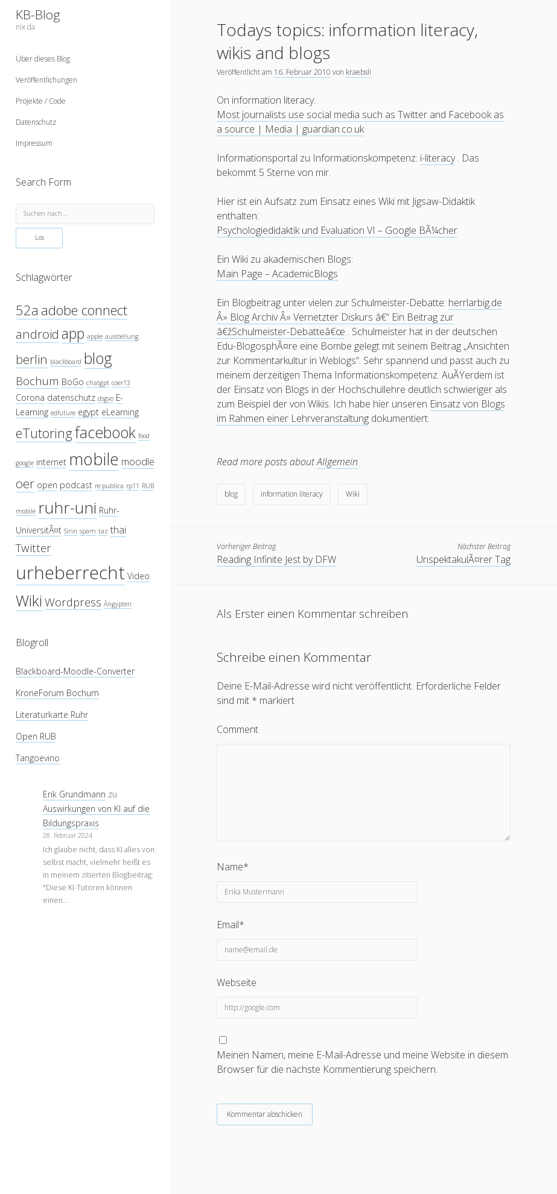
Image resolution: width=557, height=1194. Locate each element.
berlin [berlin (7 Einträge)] (32, 359)
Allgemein (337, 461)
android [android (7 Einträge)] (37, 333)
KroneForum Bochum (57, 693)
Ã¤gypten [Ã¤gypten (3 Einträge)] (118, 604)
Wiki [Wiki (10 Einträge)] (29, 600)
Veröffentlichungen (46, 80)
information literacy (292, 494)
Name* (233, 866)
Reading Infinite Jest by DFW (276, 559)
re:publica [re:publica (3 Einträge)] (109, 486)
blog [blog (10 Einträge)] (98, 358)
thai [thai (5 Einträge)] (118, 529)
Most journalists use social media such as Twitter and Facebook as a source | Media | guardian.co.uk (360, 122)
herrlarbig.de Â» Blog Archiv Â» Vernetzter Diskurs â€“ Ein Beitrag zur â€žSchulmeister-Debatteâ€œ (359, 317)
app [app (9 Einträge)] (73, 333)
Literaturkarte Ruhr (52, 714)
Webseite (236, 982)
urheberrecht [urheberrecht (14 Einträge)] (70, 573)
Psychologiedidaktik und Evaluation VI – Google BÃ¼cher (337, 230)
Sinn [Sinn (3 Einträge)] (70, 531)
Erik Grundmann (74, 794)
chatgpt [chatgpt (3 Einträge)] (97, 383)
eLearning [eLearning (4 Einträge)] (120, 412)
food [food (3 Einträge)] (144, 436)
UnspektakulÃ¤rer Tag (463, 559)
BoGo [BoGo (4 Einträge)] (73, 382)
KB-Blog (38, 14)
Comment (237, 729)
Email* (230, 924)
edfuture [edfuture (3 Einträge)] (63, 413)
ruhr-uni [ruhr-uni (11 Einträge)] (67, 507)
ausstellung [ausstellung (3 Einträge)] (122, 336)
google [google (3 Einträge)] (25, 463)
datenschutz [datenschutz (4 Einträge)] (71, 397)
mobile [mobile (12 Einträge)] (94, 459)
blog (231, 494)
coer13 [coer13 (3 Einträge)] (121, 383)
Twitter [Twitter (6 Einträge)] (33, 547)
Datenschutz (36, 122)
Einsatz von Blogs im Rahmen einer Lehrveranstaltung (361, 411)
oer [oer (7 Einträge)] (25, 483)
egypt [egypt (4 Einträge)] (88, 412)
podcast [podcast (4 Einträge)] (76, 485)
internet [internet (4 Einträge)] (51, 462)
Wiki (353, 494)
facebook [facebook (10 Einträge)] (105, 432)
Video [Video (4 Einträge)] (138, 576)
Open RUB (36, 736)
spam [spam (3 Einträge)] (88, 531)
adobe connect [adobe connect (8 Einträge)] (84, 310)
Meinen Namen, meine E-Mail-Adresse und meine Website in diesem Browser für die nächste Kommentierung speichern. (362, 1062)
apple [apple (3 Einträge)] (95, 336)
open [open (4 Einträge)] (47, 485)
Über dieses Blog (43, 59)
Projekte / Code (41, 101)
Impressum (34, 143)
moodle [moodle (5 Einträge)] (137, 461)
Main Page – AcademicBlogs (277, 273)
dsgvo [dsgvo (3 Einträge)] (105, 398)
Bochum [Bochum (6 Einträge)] (37, 380)
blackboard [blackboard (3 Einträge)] (65, 361)
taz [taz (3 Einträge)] (103, 531)
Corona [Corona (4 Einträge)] (30, 397)
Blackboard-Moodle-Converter (75, 671)
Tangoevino (38, 758)
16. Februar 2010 (302, 72)
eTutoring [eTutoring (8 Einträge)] (44, 433)
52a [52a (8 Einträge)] (27, 310)
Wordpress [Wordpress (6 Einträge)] (73, 601)
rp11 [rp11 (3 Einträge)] (132, 486)
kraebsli (358, 72)
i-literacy (437, 158)
